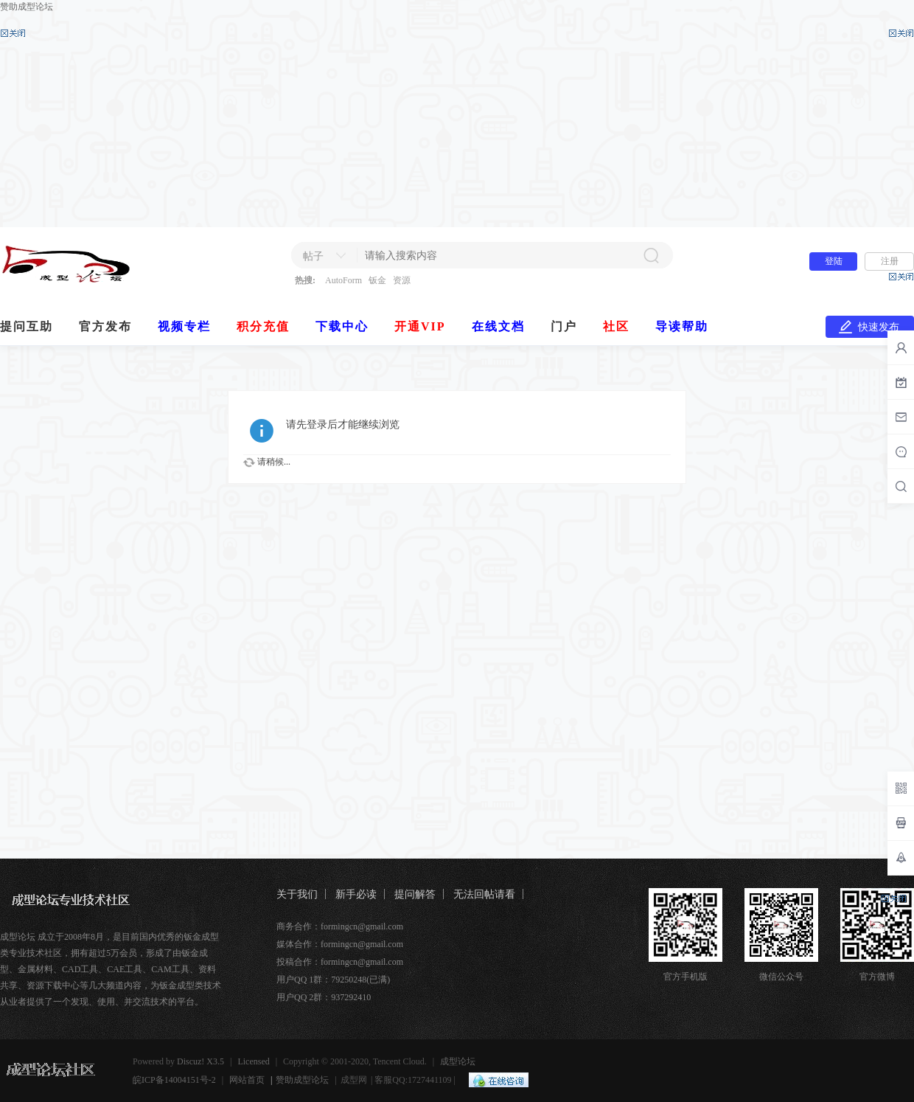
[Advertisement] (457, 120)
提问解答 (415, 894)
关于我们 (297, 894)
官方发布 (105, 326)
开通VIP (420, 326)
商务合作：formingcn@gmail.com (339, 926)
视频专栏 (184, 326)
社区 (616, 326)
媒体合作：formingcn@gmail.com (339, 944)
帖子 (313, 256)
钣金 (377, 280)
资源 (402, 280)
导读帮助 (681, 326)
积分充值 (263, 326)
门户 (564, 326)
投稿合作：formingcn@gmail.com (339, 962)
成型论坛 (457, 1061)
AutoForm (343, 280)
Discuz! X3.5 (200, 1061)
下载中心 (342, 326)
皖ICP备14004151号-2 (174, 1080)
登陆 (834, 261)
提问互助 (26, 326)
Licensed (253, 1061)
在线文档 (498, 326)
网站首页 (247, 1080)
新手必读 (356, 894)
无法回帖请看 (484, 894)
